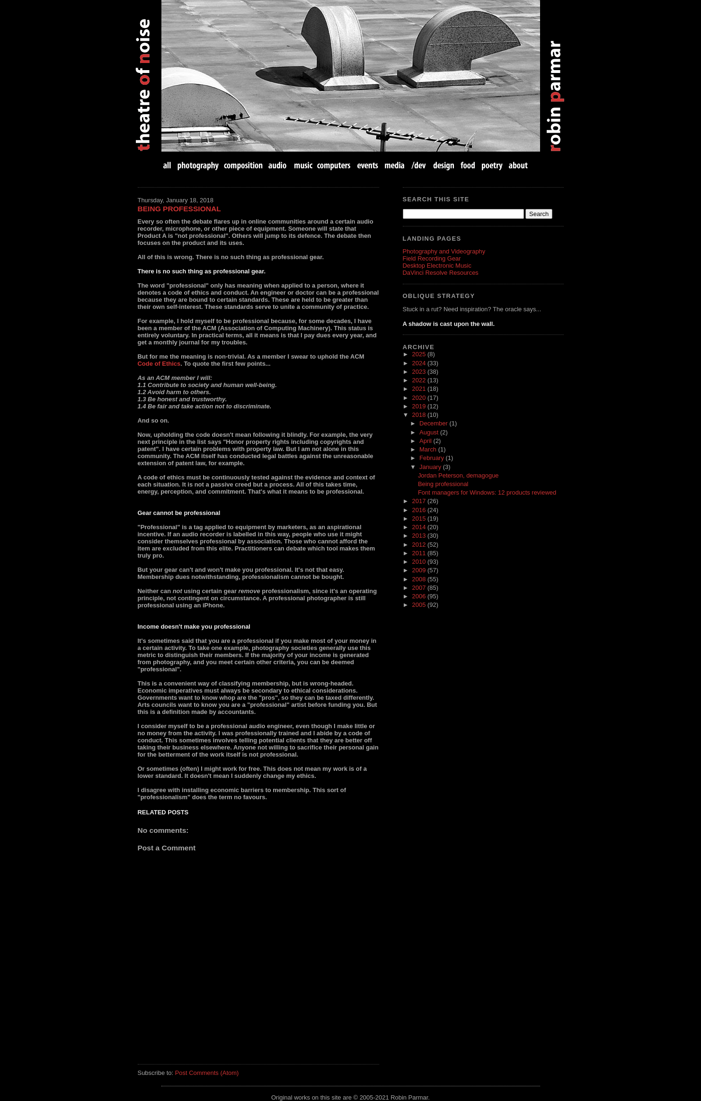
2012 (419, 544)
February (432, 457)
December (434, 423)
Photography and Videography (444, 251)
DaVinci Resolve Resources (441, 272)
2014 (419, 527)
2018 (419, 414)
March (428, 449)
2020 (419, 397)
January (431, 466)
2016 (419, 510)
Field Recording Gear (432, 258)
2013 (419, 535)
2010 (419, 561)
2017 (419, 501)
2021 (419, 388)
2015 (419, 518)
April (426, 440)
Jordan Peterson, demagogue (458, 475)
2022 (419, 380)
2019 (419, 406)
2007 (419, 587)
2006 (419, 596)
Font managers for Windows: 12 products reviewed (487, 492)
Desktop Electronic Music (437, 265)
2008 (419, 579)
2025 (419, 354)
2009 (419, 570)
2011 (419, 553)
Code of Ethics (159, 363)
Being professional (179, 209)
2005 (419, 604)
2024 (419, 363)
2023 (419, 371)
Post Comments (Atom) (207, 1072)
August (429, 432)
